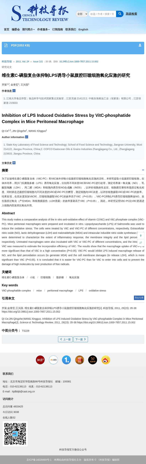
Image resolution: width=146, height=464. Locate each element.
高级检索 (131, 13)
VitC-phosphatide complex (16, 290)
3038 (16, 412)
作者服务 (43, 29)
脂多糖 (60, 277)
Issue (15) (38, 61)
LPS (81, 290)
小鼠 (32, 277)
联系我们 (70, 29)
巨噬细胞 (46, 277)
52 (14, 417)
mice (39, 290)
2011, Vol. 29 (22, 61)
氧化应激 (74, 277)
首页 (6, 29)
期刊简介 (28, 29)
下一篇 (80, 339)
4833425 (18, 406)
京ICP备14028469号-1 (39, 459)
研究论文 (7, 67)
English (83, 29)
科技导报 (7, 61)
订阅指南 (57, 29)
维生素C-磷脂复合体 (13, 277)
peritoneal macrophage (60, 290)
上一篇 (65, 339)
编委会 (16, 29)
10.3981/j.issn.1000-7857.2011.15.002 (78, 61)
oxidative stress (97, 290)
